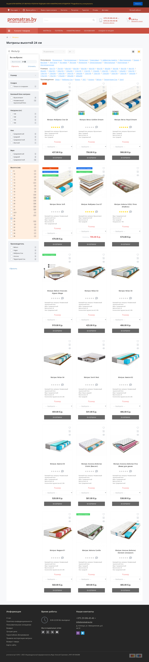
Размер (57, 142)
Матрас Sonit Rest (91, 377)
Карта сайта (11, 645)
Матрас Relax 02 (91, 291)
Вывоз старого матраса (49, 10)
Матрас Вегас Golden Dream (91, 119)
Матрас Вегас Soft (57, 204)
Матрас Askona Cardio (91, 550)
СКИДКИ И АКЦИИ (106, 31)
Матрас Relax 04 (57, 377)
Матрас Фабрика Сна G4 (57, 119)
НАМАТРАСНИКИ (73, 31)
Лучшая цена (11, 631)
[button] (13, 10)
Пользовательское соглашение (18, 625)
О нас (8, 618)
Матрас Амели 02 (125, 377)
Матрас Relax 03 (125, 291)
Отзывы (95, 10)
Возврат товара (12, 641)
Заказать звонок (108, 23)
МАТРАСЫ (47, 31)
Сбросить (15, 66)
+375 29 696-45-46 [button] (86, 618)
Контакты (64, 10)
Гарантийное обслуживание (17, 635)
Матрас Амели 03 (57, 464)
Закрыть (138, 4)
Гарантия (85, 10)
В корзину (57, 158)
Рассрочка (74, 10)
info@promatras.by (84, 622)
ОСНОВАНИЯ (89, 31)
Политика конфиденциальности (19, 621)
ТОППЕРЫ (59, 31)
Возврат (9, 628)
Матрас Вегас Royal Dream (125, 119)
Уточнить (32, 66)
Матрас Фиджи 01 (57, 550)
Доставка (105, 10)
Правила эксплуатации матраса (19, 638)
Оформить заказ (137, 21)
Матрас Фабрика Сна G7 (91, 204)
